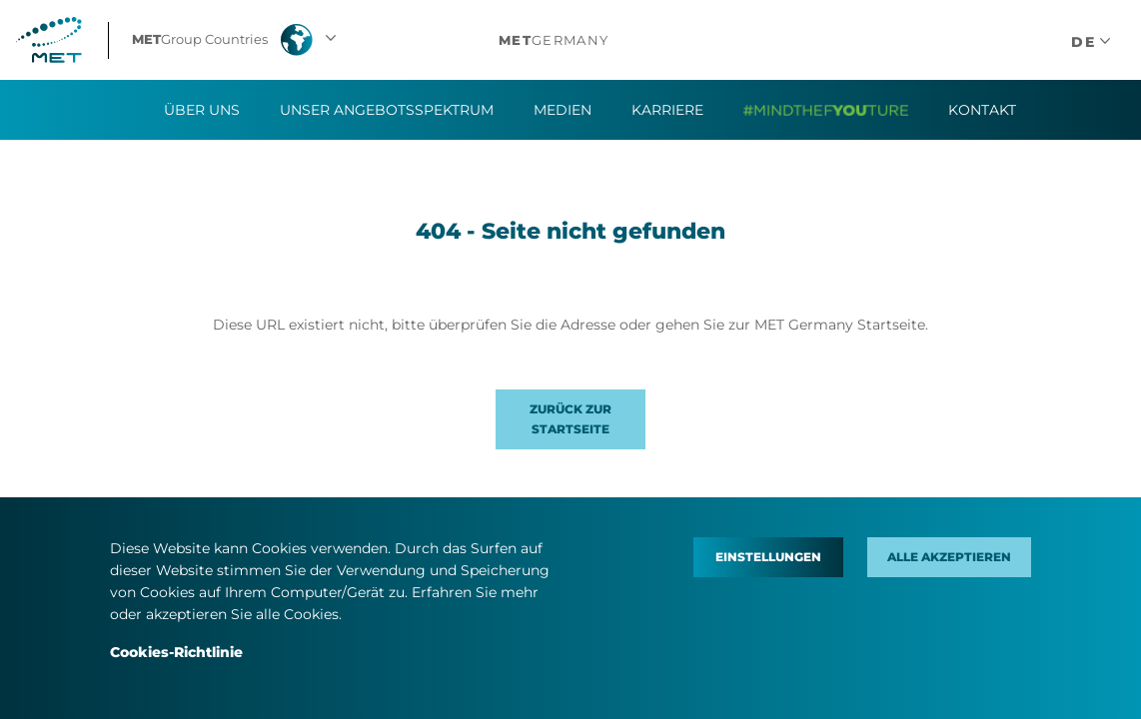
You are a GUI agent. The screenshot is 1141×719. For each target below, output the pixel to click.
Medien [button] (562, 110)
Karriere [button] (667, 110)
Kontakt (982, 110)
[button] (236, 40)
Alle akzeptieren (949, 556)
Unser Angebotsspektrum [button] (387, 110)
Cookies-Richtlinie (176, 652)
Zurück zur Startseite (570, 418)
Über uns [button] (202, 110)
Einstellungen (768, 556)
